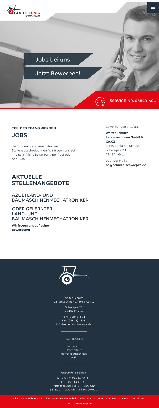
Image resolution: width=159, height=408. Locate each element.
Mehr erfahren (84, 404)
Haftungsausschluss (74, 353)
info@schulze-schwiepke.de (74, 324)
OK (68, 404)
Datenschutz (74, 350)
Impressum (74, 346)
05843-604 (145, 100)
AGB (73, 357)
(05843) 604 (77, 316)
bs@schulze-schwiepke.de (126, 164)
